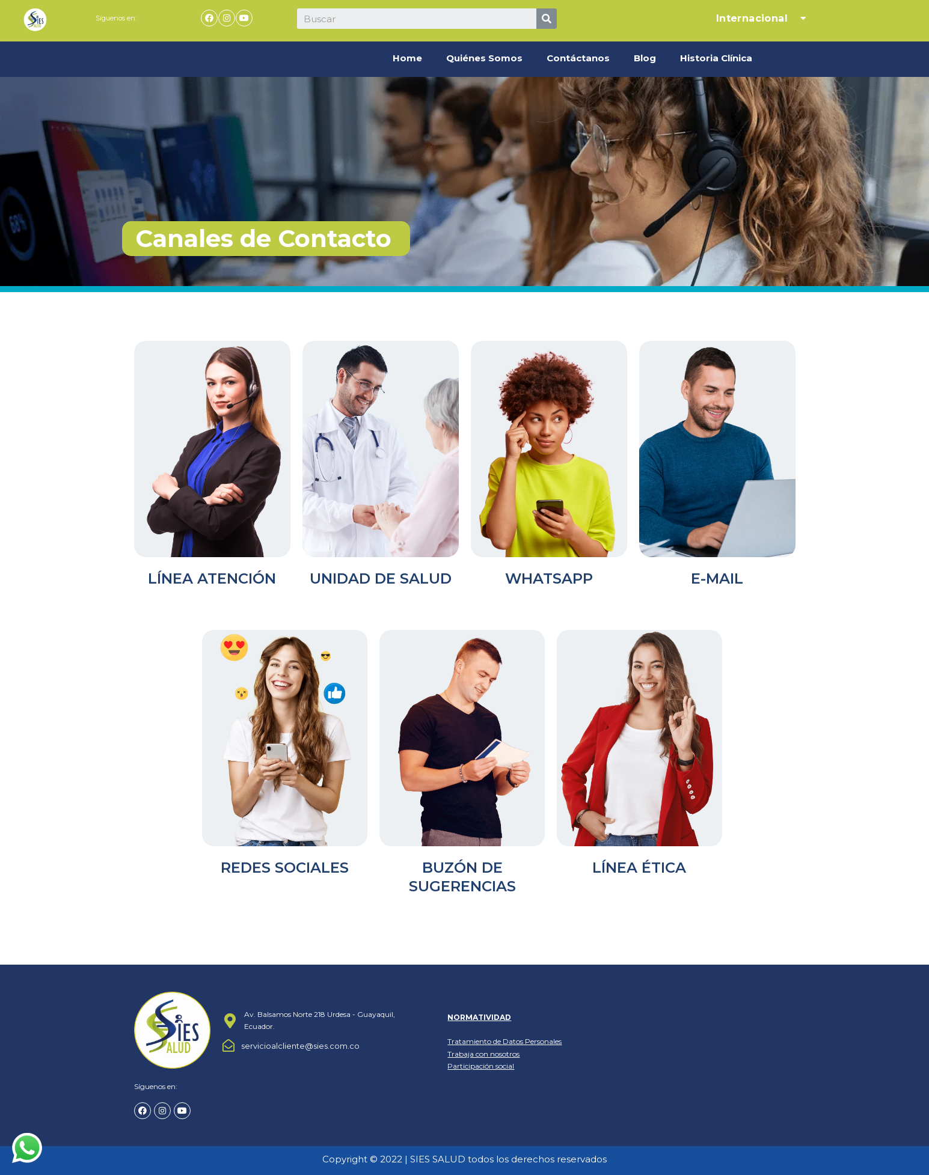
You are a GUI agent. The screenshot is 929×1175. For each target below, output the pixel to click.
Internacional (762, 18)
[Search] (546, 18)
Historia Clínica (716, 58)
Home (407, 58)
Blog (645, 58)
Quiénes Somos (484, 58)
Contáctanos (578, 58)
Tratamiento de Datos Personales (504, 1041)
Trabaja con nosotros (483, 1053)
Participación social (480, 1065)
